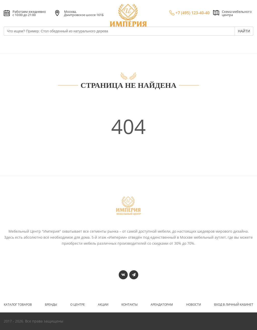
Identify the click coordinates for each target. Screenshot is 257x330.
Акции (103, 304)
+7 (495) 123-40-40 (192, 13)
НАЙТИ (244, 31)
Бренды (51, 304)
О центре (77, 304)
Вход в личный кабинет (233, 304)
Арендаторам (162, 304)
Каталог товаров (18, 304)
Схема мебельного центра (237, 13)
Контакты (129, 304)
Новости (193, 304)
